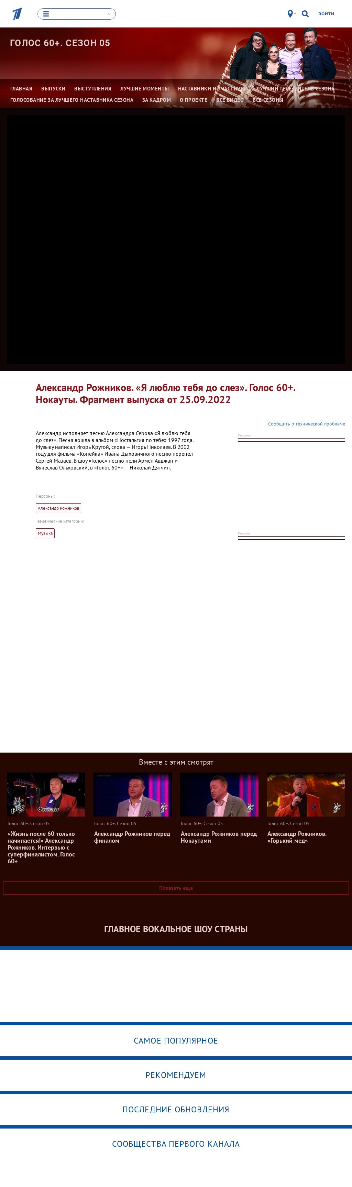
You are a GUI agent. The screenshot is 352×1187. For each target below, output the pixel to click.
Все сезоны (268, 100)
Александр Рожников (58, 508)
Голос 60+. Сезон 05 (60, 43)
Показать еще (176, 887)
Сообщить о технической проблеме (306, 424)
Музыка (45, 533)
